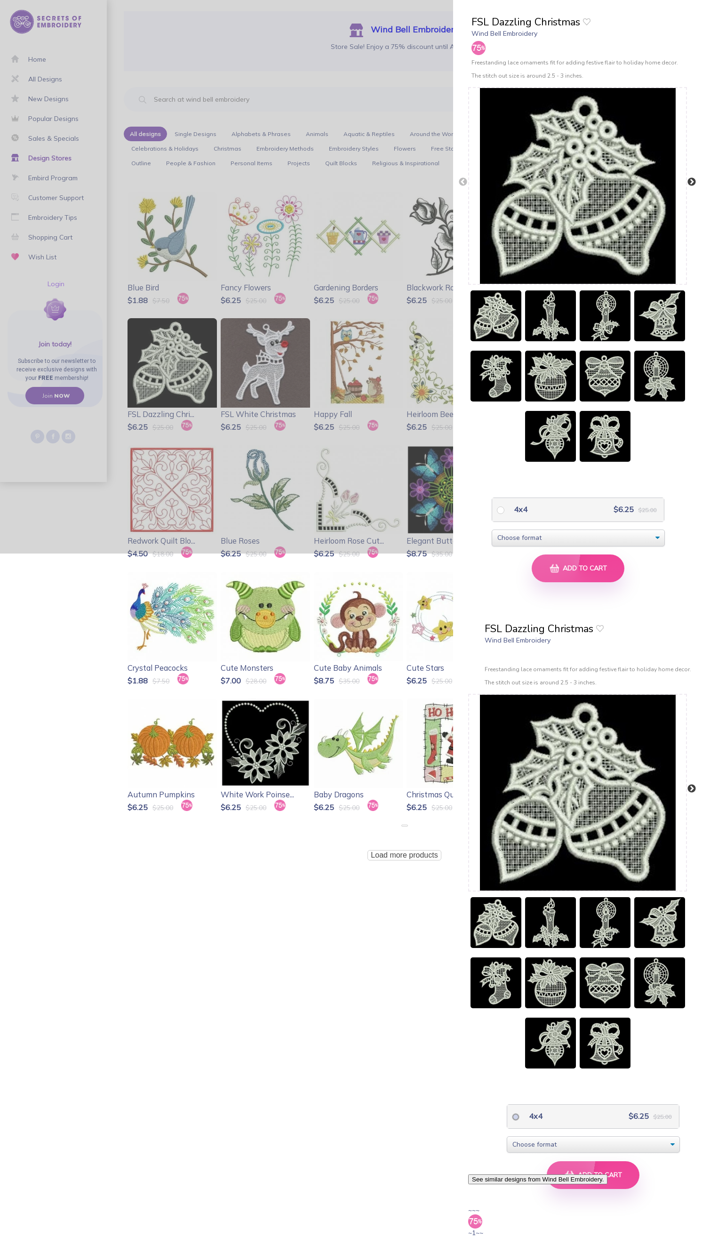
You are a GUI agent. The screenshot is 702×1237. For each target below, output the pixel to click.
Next (691, 182)
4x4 (519, 509)
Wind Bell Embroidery (504, 33)
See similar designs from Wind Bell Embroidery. (538, 1179)
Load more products (404, 855)
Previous (463, 182)
